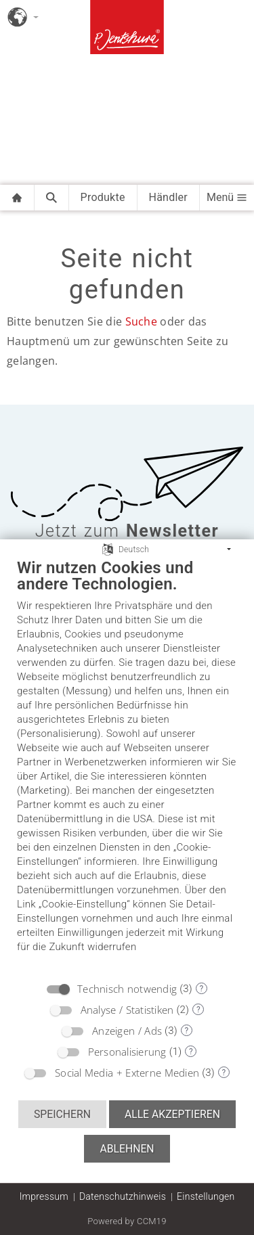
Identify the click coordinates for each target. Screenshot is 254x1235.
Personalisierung (127, 1051)
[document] (127, 766)
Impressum (44, 1196)
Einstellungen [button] (205, 1196)
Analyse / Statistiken (127, 1009)
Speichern (62, 1114)
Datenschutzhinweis (122, 1196)
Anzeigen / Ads (127, 1030)
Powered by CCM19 (127, 1221)
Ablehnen (127, 1148)
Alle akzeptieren (172, 1114)
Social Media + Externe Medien (127, 1072)
